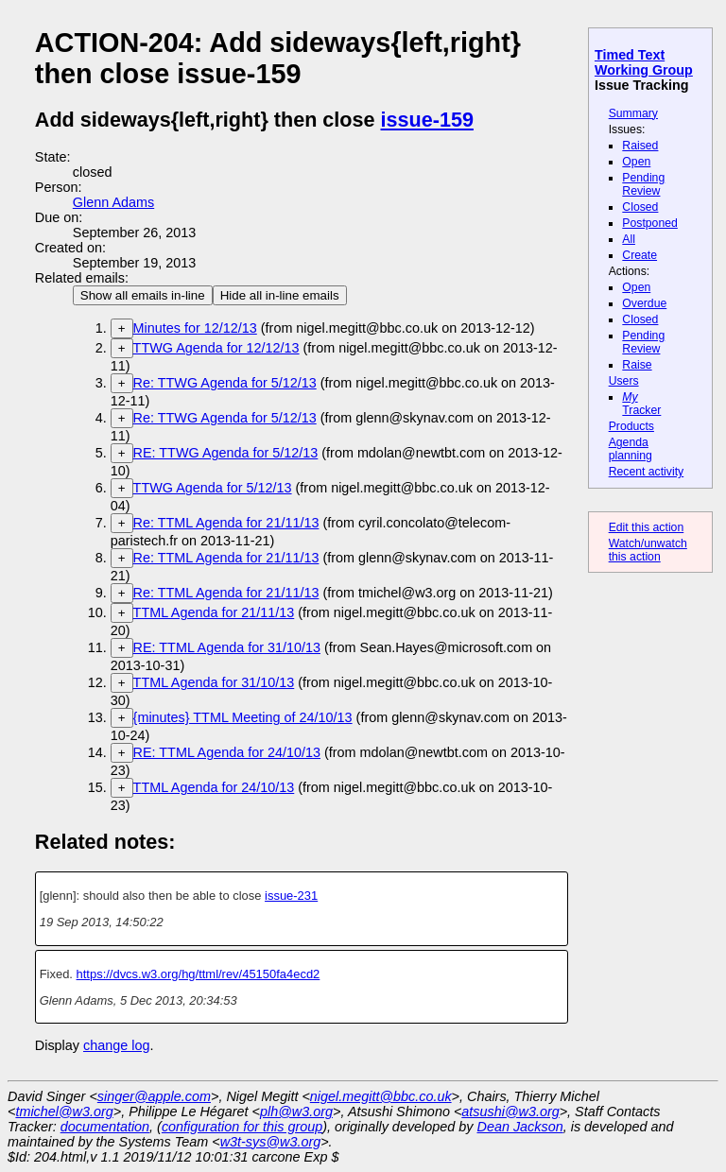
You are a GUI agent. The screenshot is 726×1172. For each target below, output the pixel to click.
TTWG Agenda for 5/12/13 (212, 487)
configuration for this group (242, 1126)
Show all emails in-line (142, 295)
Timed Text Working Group (644, 62)
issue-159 (427, 119)
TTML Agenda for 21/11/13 (214, 612)
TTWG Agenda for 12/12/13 (216, 347)
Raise (636, 364)
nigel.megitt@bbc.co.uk (381, 1096)
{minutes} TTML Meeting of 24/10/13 (243, 717)
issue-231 (291, 895)
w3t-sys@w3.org (270, 1141)
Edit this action (646, 527)
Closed (640, 207)
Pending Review (643, 184)
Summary (633, 113)
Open (636, 161)
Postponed (650, 223)
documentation (104, 1126)
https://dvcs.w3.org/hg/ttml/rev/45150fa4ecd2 (198, 974)
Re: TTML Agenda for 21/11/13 (226, 522)
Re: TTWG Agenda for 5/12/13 (225, 382)
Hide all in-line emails (279, 295)
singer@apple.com (154, 1096)
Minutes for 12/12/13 (195, 328)
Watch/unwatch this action (648, 550)
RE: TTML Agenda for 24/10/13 (226, 752)
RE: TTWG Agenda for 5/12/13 (226, 452)
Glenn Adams (113, 202)
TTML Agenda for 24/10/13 (214, 787)
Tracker (641, 403)
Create (639, 255)
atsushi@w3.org (510, 1111)
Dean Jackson (520, 1126)
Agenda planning (630, 449)
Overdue (644, 303)
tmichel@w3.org (63, 1111)
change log (116, 1045)
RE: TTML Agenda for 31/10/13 (226, 647)
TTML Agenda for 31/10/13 (214, 682)
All (628, 239)
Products (631, 426)
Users (624, 381)
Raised (640, 145)
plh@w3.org (296, 1111)
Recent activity (646, 471)
